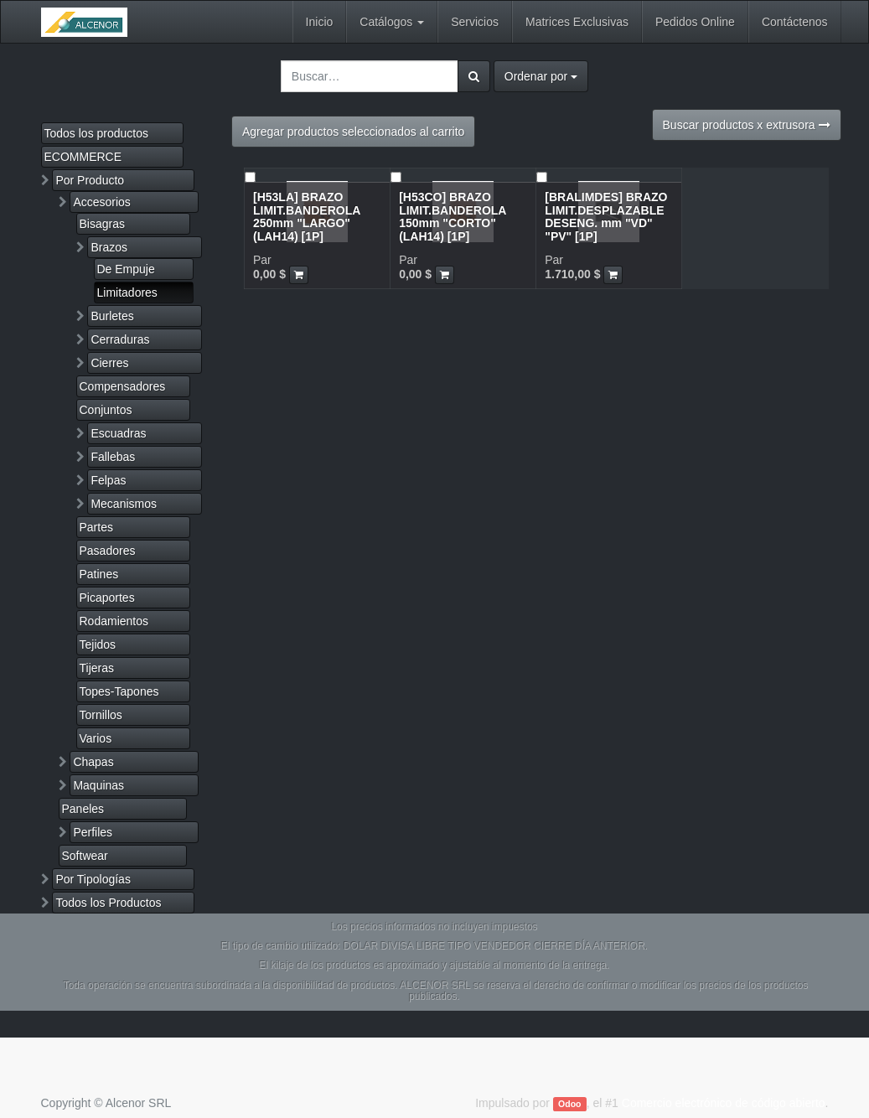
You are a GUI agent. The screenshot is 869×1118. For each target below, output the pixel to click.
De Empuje (126, 269)
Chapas (93, 762)
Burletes (112, 316)
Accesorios (101, 202)
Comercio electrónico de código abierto (723, 1103)
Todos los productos (96, 133)
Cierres (109, 363)
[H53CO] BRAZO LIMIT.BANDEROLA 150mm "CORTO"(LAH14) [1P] (452, 216)
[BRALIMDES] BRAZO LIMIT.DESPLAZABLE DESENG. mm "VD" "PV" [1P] (606, 216)
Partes (96, 527)
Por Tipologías (93, 879)
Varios (96, 738)
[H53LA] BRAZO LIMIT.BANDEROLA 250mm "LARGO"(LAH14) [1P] (306, 216)
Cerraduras (120, 339)
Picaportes (107, 597)
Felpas (108, 480)
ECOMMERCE (83, 156)
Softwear (85, 855)
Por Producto (89, 180)
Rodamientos (114, 621)
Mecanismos (124, 503)
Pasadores (108, 550)
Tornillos (101, 715)
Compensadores (123, 386)
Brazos (109, 247)
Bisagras (102, 223)
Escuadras (118, 433)
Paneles (83, 808)
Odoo (569, 1104)
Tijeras (97, 668)
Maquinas (98, 785)
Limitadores (127, 292)
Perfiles (92, 832)
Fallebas (113, 456)
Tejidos (98, 644)
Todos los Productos (108, 902)
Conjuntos (106, 410)
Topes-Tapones (119, 691)
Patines (99, 574)
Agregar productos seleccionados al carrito (353, 131)
